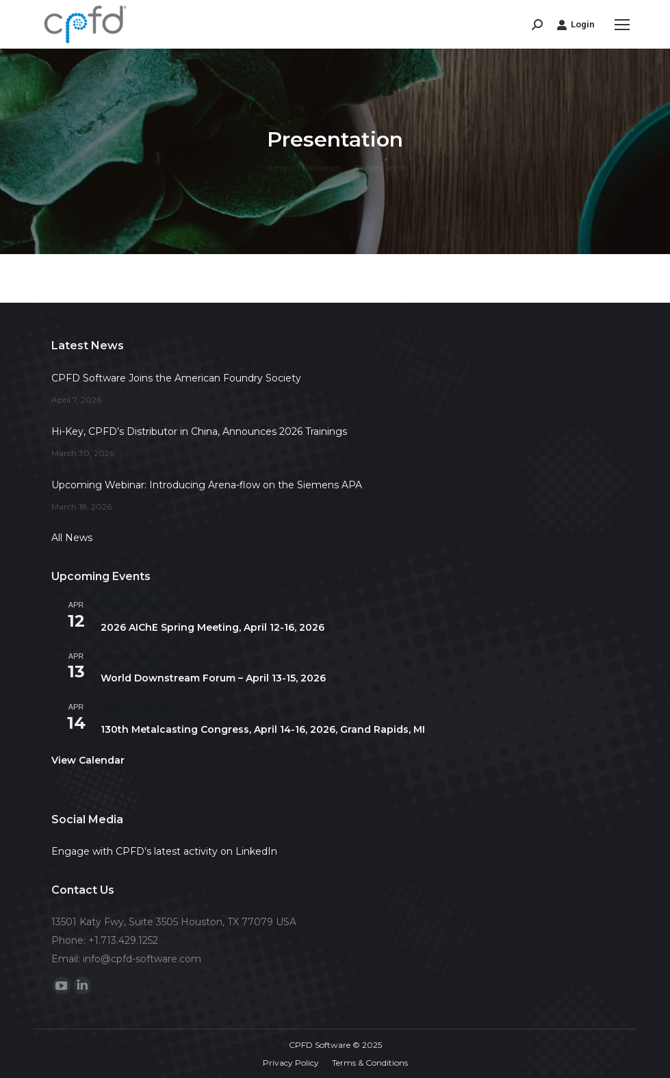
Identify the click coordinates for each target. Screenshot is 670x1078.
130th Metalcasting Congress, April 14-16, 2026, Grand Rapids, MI (263, 729)
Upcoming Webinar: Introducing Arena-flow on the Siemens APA (206, 485)
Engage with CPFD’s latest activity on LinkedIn (164, 851)
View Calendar (88, 760)
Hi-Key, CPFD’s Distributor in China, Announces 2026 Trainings (199, 431)
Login (575, 24)
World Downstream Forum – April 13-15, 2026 (213, 678)
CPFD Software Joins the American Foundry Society (176, 378)
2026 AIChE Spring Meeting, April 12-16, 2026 (212, 627)
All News (71, 537)
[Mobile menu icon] (622, 24)
